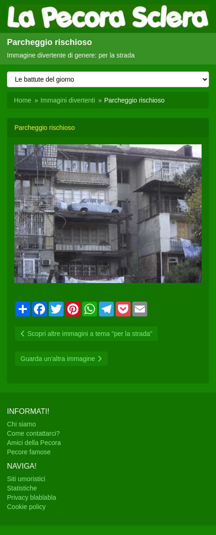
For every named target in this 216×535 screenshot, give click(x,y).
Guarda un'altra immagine (61, 358)
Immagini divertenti (67, 100)
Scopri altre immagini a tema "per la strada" (86, 333)
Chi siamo (21, 424)
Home (22, 100)
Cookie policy (26, 506)
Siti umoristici (26, 479)
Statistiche (22, 488)
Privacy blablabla (31, 497)
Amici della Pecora (34, 442)
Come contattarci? (33, 433)
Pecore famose (29, 452)
